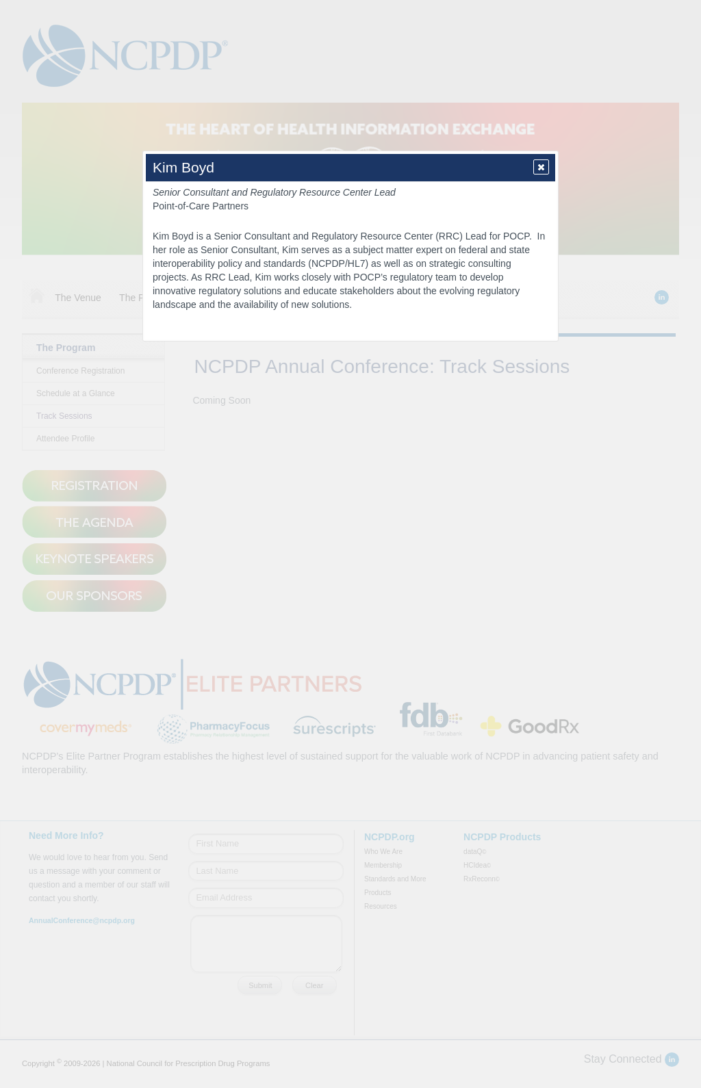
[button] (541, 166)
